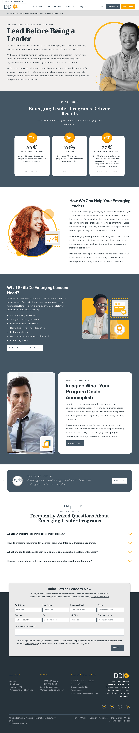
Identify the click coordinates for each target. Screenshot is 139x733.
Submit (117, 648)
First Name (20, 605)
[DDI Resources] (128, 706)
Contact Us (113, 6)
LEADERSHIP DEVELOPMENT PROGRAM (30, 13)
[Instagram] (120, 706)
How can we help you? (25, 626)
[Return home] (7, 13)
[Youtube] (112, 706)
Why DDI (70, 6)
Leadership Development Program (84, 693)
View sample (75, 443)
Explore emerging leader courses (25, 348)
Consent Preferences (99, 718)
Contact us (119, 481)
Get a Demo (128, 6)
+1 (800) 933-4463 (100, 596)
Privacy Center (80, 718)
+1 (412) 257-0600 (48, 684)
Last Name (47, 605)
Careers (12, 681)
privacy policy (31, 643)
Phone (100, 605)
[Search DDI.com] (102, 6)
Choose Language (17, 1)
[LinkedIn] (104, 706)
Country (18, 615)
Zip (43, 615)
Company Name (105, 615)
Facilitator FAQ (16, 687)
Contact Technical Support (52, 690)
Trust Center (116, 718)
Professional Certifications (21, 690)
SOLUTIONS (13, 13)
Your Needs (38, 6)
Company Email (77, 605)
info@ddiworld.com (49, 687)
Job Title (74, 615)
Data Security (15, 684)
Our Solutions (54, 6)
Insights (82, 6)
